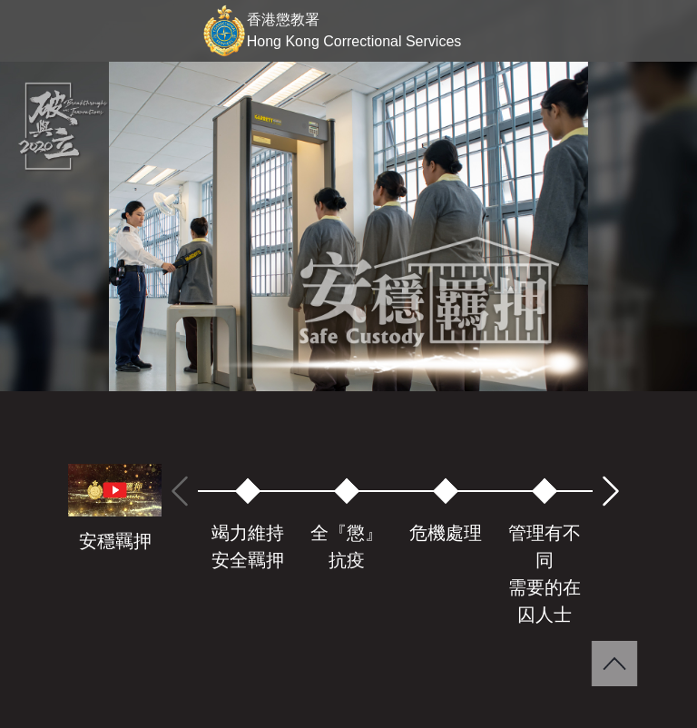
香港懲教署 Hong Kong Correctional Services (354, 30)
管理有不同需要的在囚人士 (544, 574)
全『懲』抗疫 (346, 546)
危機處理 (445, 533)
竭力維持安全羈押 (247, 546)
